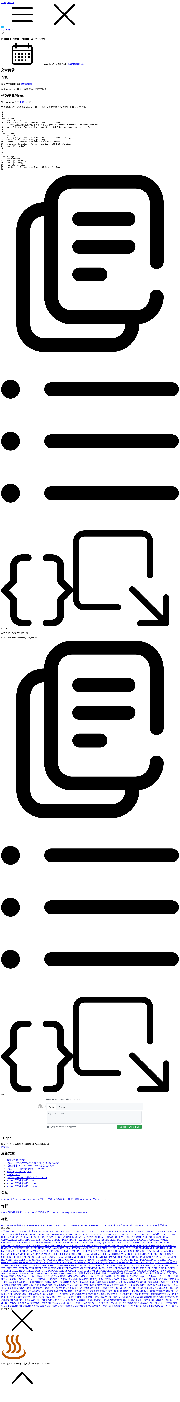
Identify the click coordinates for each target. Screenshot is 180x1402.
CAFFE (105, 1246)
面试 (44, 1211)
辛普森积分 (82, 1312)
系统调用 (31, 1312)
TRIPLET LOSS (33, 1282)
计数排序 (164, 1294)
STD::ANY (7, 1280)
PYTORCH (81, 1274)
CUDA (165, 1249)
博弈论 (123, 1237)
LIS (130, 1263)
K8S (119, 1260)
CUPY (48, 1251)
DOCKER (111, 1251)
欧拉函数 (94, 1303)
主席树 (77, 1315)
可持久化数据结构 (15, 1300)
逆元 (86, 1303)
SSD (175, 1277)
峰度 (156, 1291)
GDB (159, 1254)
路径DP (128, 1300)
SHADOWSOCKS (13, 1277)
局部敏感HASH (98, 1297)
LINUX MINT (120, 1263)
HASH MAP (120, 1257)
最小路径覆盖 (116, 1318)
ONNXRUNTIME (94, 1272)
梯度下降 (107, 1309)
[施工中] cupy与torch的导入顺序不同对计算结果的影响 (34, 1174)
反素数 (64, 1291)
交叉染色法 (60, 1297)
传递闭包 (22, 1288)
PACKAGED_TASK (113, 1272)
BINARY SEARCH (147, 1237)
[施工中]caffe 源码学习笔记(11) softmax (26, 1180)
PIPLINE (162, 1272)
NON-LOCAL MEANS (142, 1269)
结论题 (79, 1297)
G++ (126, 1254)
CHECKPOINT (168, 1246)
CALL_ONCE (142, 1246)
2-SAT (13, 1243)
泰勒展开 (91, 1309)
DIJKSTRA (76, 1251)
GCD (153, 1254)
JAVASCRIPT (59, 1260)
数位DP (6, 1309)
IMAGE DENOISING (20, 1260)
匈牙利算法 (96, 1312)
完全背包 (170, 1309)
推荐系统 (159, 1309)
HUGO (5, 1260)
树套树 (126, 1306)
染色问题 (38, 1306)
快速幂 (38, 1300)
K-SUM (112, 1260)
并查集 (125, 1285)
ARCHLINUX (84, 1243)
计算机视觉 (75, 1211)
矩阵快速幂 (146, 1297)
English (9, 29)
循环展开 (136, 1312)
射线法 (90, 1306)
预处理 (9, 1315)
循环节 (127, 1312)
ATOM (105, 1243)
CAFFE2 (115, 1246)
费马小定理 (104, 1291)
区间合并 (16, 1306)
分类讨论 (141, 1291)
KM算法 (162, 1260)
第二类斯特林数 (105, 1288)
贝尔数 (98, 1285)
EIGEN (127, 1251)
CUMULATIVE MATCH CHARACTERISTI (22, 1251)
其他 (15, 1211)
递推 (94, 1288)
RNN (161, 1274)
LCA (44, 1263)
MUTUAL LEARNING (60, 1269)
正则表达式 (23, 1315)
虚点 (107, 1312)
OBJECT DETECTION (58, 1272)
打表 (54, 1288)
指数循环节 (36, 1315)
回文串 (120, 1294)
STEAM (39, 1280)
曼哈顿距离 (156, 1300)
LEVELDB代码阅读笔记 (38, 1224)
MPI (21, 1269)
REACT (96, 1274)
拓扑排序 (80, 1309)
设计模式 (80, 1306)
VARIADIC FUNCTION (125, 1282)
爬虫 (111, 1303)
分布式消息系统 (120, 1291)
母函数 (162, 1237)
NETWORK (101, 1269)
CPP (106, 1237)
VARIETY (142, 1282)
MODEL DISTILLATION (137, 1266)
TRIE (22, 1282)
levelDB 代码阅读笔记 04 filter (21, 1195)
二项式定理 (53, 1291)
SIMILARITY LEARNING (55, 1277)
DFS (77, 1237)
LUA (156, 1263)
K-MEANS (102, 1260)
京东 (87, 1297)
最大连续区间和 (31, 1318)
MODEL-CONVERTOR (161, 1266)
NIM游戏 (113, 1269)
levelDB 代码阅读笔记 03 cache (22, 1198)
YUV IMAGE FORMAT (64, 1285)
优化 (97, 1211)
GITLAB (27, 1257)
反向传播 (74, 1291)
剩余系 (98, 1306)
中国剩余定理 (59, 1315)
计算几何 (23, 1297)
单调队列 (62, 1288)
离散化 (98, 1300)
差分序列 (155, 1285)
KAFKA (127, 1260)
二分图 (167, 1288)
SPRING (168, 1277)
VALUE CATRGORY (102, 1282)
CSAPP (55, 1224)
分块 (132, 1291)
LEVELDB (69, 1263)
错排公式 (45, 1288)
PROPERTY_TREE (40, 1274)
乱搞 (147, 1300)
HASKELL (133, 1257)
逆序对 (78, 1303)
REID (122, 1274)
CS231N (129, 1249)
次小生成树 (34, 1288)
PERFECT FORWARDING (143, 1272)
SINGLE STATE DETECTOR (83, 1277)
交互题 (71, 1297)
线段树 (22, 1237)
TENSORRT (133, 1280)
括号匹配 (88, 1300)
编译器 (106, 1285)
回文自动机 (130, 1294)
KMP (153, 1260)
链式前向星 (117, 1300)
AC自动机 (29, 1243)
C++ (103, 1211)
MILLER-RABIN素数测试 (111, 1266)
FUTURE (117, 1254)
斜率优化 (71, 1312)
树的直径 (116, 1306)
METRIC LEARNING (86, 1266)
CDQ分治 (155, 1246)
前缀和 (161, 1303)
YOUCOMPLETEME (42, 1285)
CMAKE (28, 1249)
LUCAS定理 (166, 1263)
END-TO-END (139, 1251)
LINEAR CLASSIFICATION (90, 1263)
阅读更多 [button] (5, 1158)
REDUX (114, 1274)
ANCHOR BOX (58, 1243)
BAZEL (126, 1243)
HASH (108, 1257)
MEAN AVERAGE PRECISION (59, 1266)
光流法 (77, 1294)
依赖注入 (160, 1312)
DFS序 (66, 1251)
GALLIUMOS (135, 1254)
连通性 (107, 1300)
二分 (160, 1288)
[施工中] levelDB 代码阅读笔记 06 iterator (27, 1189)
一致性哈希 (148, 1312)
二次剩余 (151, 1288)
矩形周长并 (126, 1297)
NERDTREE (88, 1269)
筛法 (72, 1306)
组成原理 (145, 1315)
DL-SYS (101, 1251)
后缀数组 (96, 1294)
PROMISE (24, 1274)
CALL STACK (127, 1246)
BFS (134, 1243)
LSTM (149, 1263)
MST (27, 1269)
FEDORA (70, 1254)
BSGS (73, 1246)
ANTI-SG (71, 1243)
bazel (81, 64)
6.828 (20, 1243)
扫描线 (64, 1306)
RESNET (130, 1274)
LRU (142, 1263)
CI (21, 1249)
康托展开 (158, 1297)
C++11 (87, 1246)
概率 (6, 1294)
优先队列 (170, 1312)
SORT (139, 1277)
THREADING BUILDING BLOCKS (157, 1280)
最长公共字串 (144, 1318)
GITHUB (17, 1257)
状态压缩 (87, 1315)
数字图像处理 (34, 1309)
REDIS (105, 1274)
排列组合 (128, 1303)
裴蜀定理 (138, 1303)
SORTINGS (149, 1277)
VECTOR (153, 1282)
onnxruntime (73, 64)
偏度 (147, 1303)
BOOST (34, 1246)
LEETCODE (53, 1237)
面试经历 (8, 1303)
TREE (15, 1282)
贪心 (99, 1309)
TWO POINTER (56, 1282)
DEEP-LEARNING (29, 1211)
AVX (112, 1243)
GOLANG (37, 1257)
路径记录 (138, 1300)
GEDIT (166, 1254)
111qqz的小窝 (90, 13)
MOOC (88, 1211)
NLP (121, 1269)
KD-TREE (137, 1260)
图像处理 (148, 1309)
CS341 (138, 1249)
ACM (6, 1211)
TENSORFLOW (118, 1280)
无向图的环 (20, 1312)
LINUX (108, 1263)
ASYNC (96, 1243)
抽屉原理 (11, 1288)
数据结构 (156, 1306)
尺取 (170, 1285)
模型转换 (37, 1303)
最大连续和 (16, 1318)
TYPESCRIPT (71, 1282)
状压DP (96, 1315)
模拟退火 (26, 1303)
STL (47, 1280)
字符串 (106, 1315)
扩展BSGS (57, 1300)
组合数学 (167, 1315)
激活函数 (153, 1294)
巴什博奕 (82, 1285)
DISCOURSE (90, 1251)
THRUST (6, 1282)
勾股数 (48, 1294)
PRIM (14, 1274)
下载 (21, 102)
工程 (52, 1211)
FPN (109, 1254)
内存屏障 (69, 1303)
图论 (129, 1309)
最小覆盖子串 (84, 1318)
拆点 (163, 1285)
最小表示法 (54, 1318)
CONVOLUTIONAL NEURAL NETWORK (96, 1249)
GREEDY (67, 1237)
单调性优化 (74, 1288)
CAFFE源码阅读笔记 (13, 1224)
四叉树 (70, 1309)
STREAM (56, 1280)
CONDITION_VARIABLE (62, 1249)
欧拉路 (104, 1303)
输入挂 (106, 1306)
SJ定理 (102, 1277)
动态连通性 (120, 1288)
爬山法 (118, 1303)
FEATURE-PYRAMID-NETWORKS (47, 1254)
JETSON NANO (80, 1260)
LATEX (24, 1263)
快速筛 (47, 1300)
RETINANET (143, 1274)
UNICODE (85, 1282)
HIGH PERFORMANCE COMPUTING (157, 1257)
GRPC (59, 1257)
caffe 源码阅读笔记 (16, 1172)
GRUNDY (76, 1257)
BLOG (26, 1246)
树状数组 (145, 1306)
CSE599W (155, 1249)
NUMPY (42, 1272)
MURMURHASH (39, 1269)
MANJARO (22, 1266)
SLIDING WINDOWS (117, 1277)
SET (167, 1274)
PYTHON (69, 1274)
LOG (136, 1263)
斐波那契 (84, 1291)
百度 (90, 1285)
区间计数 (27, 1306)
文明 (10, 1312)
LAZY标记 (35, 1263)
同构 (116, 1309)
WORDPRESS (23, 1285)
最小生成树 (130, 1318)
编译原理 (115, 1285)
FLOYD (87, 1254)
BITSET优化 (15, 1246)
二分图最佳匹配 (16, 1291)
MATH (12, 1237)
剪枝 (51, 1297)
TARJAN (104, 1280)
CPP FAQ (65, 1224)
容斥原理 (48, 1306)
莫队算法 (48, 1303)
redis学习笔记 (13, 1186)
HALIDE (87, 1257)
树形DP (134, 1306)
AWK (118, 1243)
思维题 (62, 1309)
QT (89, 1274)
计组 (32, 1297)
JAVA (48, 1260)
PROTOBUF (56, 1274)
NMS (127, 1269)
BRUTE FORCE (36, 1237)
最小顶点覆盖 (68, 1318)
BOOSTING (45, 1246)
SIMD (26, 1277)
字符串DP (116, 1315)
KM (146, 1260)
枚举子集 (168, 1300)
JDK (69, 1260)
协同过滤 (60, 1312)
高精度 (14, 1294)
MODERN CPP (79, 1224)
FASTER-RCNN (20, 1254)
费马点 (94, 1291)
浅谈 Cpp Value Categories (19, 1183)
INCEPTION (38, 1260)
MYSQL (76, 1269)
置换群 (47, 1315)
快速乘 (29, 1300)
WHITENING (8, 1285)
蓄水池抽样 (116, 1312)
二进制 (30, 1291)
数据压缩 (166, 1306)
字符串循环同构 (131, 1315)
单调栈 (86, 1288)
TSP (45, 1282)
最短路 (44, 1318)
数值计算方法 (18, 1309)
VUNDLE (170, 1282)
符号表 (163, 1291)
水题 (49, 1309)
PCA (127, 1272)
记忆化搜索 (41, 1297)
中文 (3, 29)
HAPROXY (98, 1257)
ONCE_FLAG (77, 1272)
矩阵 (136, 1297)
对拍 (143, 1288)
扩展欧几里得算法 (73, 1300)
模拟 (114, 1237)
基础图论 (142, 1294)
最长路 (156, 1318)
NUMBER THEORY (92, 1237)
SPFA (159, 1277)
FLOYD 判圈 (99, 1254)
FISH (78, 1254)
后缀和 (86, 1294)
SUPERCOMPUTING (73, 1280)
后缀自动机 (109, 1294)
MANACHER (8, 1266)
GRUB (66, 1257)
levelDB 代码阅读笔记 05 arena (22, 1192)
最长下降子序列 (169, 1318)
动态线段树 (133, 1288)
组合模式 (155, 1315)
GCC (146, 1254)
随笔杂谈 (62, 1211)
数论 (175, 1306)
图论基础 (138, 1309)
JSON (92, 1260)
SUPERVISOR (91, 1280)
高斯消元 (24, 1294)
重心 (70, 1315)
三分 (57, 1306)
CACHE (95, 1246)
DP (4, 1237)
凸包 (122, 1309)
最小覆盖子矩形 (100, 1318)
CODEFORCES (41, 1249)
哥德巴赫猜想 (36, 1294)
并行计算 (135, 1285)
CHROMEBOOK (10, 1249)
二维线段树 (40, 1291)
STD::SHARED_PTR (24, 1280)
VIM (162, 1282)
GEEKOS (6, 1257)
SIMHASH (36, 1277)
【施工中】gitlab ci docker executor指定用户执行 (30, 1177)
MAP (31, 1266)
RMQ (154, 1274)
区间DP (171, 1303)
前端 (153, 1303)
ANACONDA (42, 1243)
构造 (132, 1237)
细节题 (41, 1312)
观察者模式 (66, 1294)
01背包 (5, 1243)
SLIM (131, 1277)
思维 (55, 1309)
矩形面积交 (113, 1297)
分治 (150, 1291)
